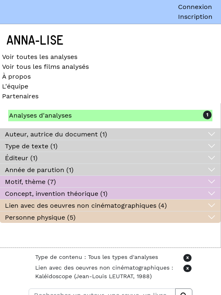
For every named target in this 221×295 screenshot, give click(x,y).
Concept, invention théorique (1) (56, 193)
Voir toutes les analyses (39, 57)
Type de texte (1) (31, 146)
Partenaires (20, 96)
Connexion (195, 7)
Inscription (195, 16)
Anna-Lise (35, 40)
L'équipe (15, 86)
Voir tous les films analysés (45, 66)
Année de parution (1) (39, 170)
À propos (16, 76)
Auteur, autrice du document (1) (56, 134)
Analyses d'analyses (40, 115)
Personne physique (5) (40, 217)
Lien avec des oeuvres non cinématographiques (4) (86, 205)
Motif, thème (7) (30, 182)
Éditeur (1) (21, 158)
